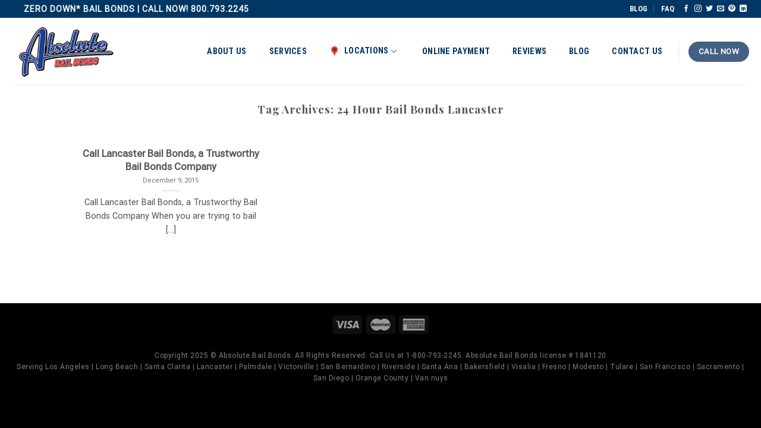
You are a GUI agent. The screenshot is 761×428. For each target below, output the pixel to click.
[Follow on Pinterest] (731, 9)
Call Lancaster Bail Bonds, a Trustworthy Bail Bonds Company (171, 160)
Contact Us (637, 51)
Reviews (529, 51)
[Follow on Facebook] (686, 9)
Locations (363, 51)
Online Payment (456, 51)
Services (288, 51)
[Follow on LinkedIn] (743, 9)
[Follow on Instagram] (698, 9)
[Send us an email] (720, 9)
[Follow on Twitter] (709, 9)
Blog (579, 51)
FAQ (667, 8)
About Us (226, 51)
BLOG (638, 8)
